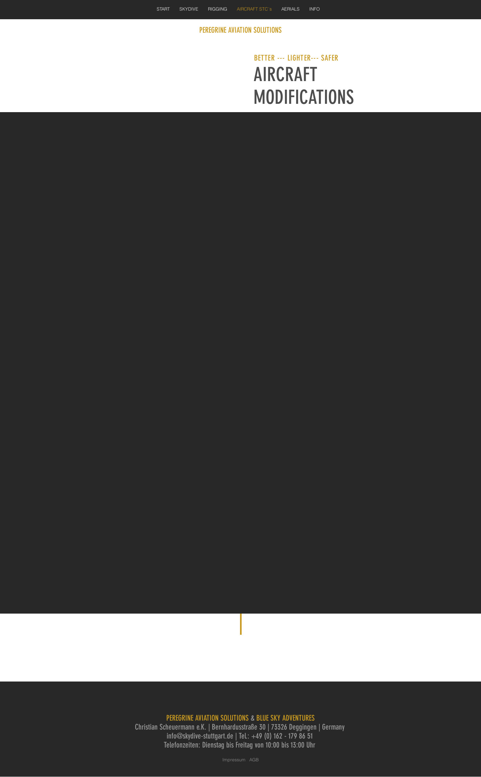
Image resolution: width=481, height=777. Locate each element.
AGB (254, 760)
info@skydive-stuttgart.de (200, 736)
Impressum (235, 760)
